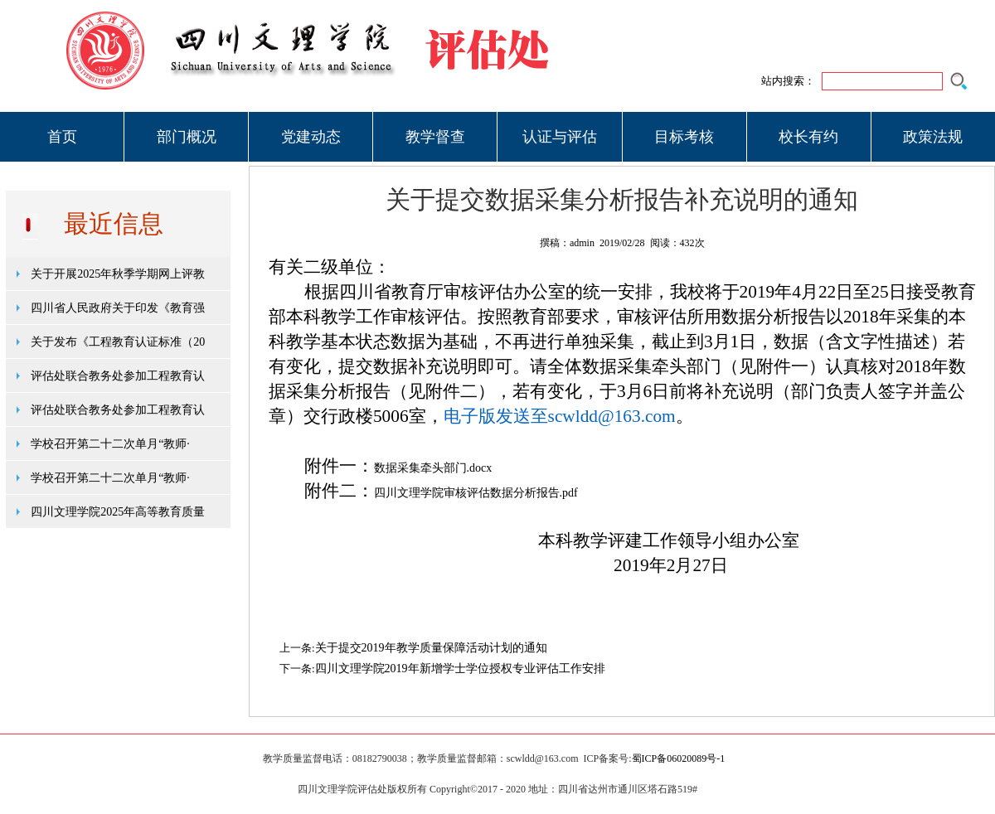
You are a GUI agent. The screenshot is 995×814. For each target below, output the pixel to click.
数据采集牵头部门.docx (433, 468)
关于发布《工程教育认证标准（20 (118, 342)
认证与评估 (559, 136)
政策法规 (933, 136)
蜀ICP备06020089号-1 (679, 758)
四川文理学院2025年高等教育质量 (118, 512)
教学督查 (435, 136)
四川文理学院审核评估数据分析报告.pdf (476, 493)
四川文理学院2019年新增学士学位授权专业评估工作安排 (460, 668)
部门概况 (186, 136)
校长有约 (808, 136)
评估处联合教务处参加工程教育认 (118, 376)
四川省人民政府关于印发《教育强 (118, 308)
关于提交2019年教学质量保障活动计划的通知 (431, 648)
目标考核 (684, 136)
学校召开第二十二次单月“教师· (110, 444)
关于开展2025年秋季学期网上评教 (118, 274)
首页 (62, 136)
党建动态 (311, 136)
